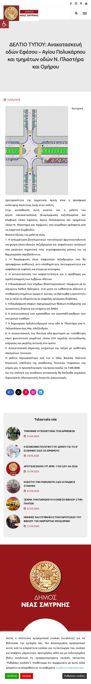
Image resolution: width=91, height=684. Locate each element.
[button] (4, 23)
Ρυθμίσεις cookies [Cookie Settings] (74, 675)
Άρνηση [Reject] (26, 675)
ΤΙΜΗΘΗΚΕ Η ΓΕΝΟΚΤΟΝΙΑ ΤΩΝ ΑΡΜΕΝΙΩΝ (49, 413)
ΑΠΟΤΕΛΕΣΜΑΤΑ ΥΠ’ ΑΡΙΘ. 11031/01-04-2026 (51, 448)
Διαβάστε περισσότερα (70, 667)
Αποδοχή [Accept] (12, 675)
